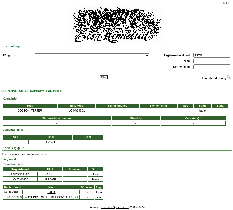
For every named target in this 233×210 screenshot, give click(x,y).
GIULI (50, 174)
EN (223, 2)
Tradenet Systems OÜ (114, 207)
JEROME (50, 179)
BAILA (51, 192)
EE (228, 2)
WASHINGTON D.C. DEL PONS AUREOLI (51, 197)
